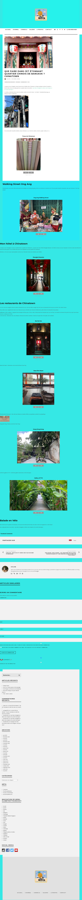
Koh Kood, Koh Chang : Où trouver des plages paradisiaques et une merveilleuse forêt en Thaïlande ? (60, 554)
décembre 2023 (6, 737)
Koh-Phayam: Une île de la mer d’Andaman (12, 689)
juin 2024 (5, 735)
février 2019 (5, 761)
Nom (1, 622)
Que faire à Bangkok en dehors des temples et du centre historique (29, 527)
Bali (4, 811)
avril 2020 (5, 754)
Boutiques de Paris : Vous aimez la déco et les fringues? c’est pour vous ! (11, 723)
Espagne (5, 824)
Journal (16, 29)
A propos (40, 29)
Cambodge (5, 814)
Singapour (5, 833)
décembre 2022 (6, 741)
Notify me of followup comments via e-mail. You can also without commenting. (24, 647)
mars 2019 (5, 759)
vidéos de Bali (6, 837)
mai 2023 (5, 738)
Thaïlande (5, 835)
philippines (5, 812)
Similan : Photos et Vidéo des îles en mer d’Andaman (20, 554)
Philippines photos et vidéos (9, 832)
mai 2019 (5, 758)
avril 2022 (5, 746)
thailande (5, 819)
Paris (4, 822)
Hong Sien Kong (3, 424)
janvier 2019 (5, 762)
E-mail (1, 629)
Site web (2, 636)
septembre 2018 (6, 767)
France (4, 820)
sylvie (7, 78)
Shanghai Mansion (47, 248)
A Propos (54, 892)
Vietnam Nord (6, 685)
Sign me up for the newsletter (41, 663)
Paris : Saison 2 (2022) (7, 693)
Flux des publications (7, 791)
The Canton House (62, 307)
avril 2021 (5, 750)
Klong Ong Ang (32, 188)
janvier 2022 (5, 748)
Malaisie (5, 830)
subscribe (34, 647)
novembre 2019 (6, 756)
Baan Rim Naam (3, 365)
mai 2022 (5, 745)
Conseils (24, 29)
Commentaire (3, 597)
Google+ (37, 571)
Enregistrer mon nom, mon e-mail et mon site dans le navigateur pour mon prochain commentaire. (25, 645)
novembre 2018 (6, 764)
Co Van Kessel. (49, 524)
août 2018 (5, 769)
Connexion (5, 789)
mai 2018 (5, 770)
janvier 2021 (5, 751)
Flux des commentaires (8, 792)
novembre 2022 (6, 743)
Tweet (74, 540)
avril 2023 (5, 740)
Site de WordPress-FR (7, 794)
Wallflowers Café (3, 312)
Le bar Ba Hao (3, 315)
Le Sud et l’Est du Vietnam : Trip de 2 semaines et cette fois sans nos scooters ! (11, 707)
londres (4, 817)
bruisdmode (5, 715)
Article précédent (11, 551)
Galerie (32, 29)
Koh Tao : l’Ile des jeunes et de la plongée (11, 687)
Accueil (8, 29)
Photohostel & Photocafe (5, 414)
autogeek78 (5, 710)
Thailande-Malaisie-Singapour (9, 816)
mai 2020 (5, 753)
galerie (45, 892)
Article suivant (72, 551)
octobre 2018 (6, 766)
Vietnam (5, 809)
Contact (48, 29)
